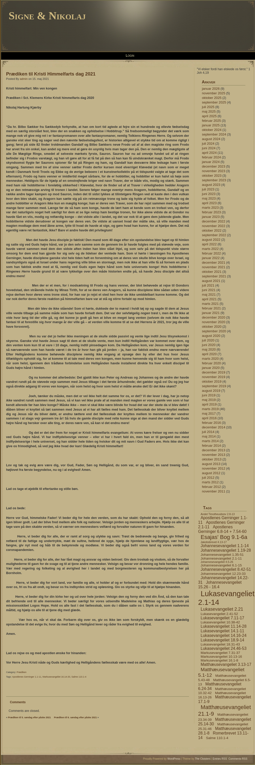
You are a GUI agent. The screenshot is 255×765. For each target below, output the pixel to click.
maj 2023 (209, 198)
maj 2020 (209, 349)
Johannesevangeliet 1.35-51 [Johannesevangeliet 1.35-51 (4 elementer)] (222, 555)
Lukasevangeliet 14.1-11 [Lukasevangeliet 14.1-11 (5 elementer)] (222, 631)
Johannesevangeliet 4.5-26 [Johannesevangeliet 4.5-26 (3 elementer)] (217, 561)
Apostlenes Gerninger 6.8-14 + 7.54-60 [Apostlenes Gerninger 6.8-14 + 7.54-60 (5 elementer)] (222, 529)
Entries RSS (220, 758)
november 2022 (213, 226)
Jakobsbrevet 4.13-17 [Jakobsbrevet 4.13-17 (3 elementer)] (214, 542)
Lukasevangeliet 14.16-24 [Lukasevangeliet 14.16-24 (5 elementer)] (223, 635)
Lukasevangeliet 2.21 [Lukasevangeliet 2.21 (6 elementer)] (222, 609)
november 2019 (213, 377)
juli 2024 (208, 143)
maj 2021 (209, 294)
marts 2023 (210, 207)
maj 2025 (209, 111)
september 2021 (214, 276)
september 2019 (214, 386)
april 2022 (209, 244)
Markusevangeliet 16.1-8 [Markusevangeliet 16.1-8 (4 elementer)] (219, 660)
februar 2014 (211, 445)
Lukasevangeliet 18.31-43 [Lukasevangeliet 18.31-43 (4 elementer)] (220, 644)
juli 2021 (208, 285)
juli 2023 (208, 189)
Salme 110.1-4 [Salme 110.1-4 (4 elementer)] (217, 738)
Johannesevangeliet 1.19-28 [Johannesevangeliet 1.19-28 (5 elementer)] (226, 550)
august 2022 (211, 240)
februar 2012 (211, 487)
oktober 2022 (211, 230)
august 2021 (211, 281)
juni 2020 (209, 345)
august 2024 (211, 139)
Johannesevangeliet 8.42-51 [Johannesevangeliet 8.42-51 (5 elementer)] (226, 569)
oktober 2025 (211, 98)
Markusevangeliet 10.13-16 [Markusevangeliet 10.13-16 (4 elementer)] (221, 656)
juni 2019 (209, 395)
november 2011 (213, 491)
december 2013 (213, 450)
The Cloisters (202, 758)
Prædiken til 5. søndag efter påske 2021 (29, 717)
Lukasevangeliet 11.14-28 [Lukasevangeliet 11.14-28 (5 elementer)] (223, 626)
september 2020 (214, 331)
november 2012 (213, 468)
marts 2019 (210, 409)
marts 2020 (210, 359)
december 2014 (213, 427)
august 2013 (211, 464)
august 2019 (211, 391)
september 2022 (214, 235)
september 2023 (214, 180)
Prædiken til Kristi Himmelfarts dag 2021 (50, 74)
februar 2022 (211, 253)
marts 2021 (210, 304)
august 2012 (211, 473)
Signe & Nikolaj (47, 16)
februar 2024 (211, 157)
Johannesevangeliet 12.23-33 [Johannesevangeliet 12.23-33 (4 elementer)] (223, 574)
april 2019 (209, 404)
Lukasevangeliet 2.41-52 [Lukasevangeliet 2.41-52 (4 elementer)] (219, 614)
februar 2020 (211, 363)
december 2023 (213, 166)
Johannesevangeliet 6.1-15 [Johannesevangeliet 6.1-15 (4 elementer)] (221, 565)
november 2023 (213, 171)
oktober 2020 (211, 326)
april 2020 (209, 354)
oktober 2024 (211, 130)
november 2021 (213, 267)
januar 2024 (211, 162)
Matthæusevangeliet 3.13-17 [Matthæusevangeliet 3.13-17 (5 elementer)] (226, 664)
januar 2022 (211, 258)
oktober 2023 (211, 175)
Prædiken (22, 672)
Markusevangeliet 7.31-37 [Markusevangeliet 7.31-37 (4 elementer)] (220, 653)
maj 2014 (209, 436)
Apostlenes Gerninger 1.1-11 (26, 677)
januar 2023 (211, 217)
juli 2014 (208, 432)
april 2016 (209, 418)
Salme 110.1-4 (78, 677)
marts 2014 (210, 441)
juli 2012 (208, 477)
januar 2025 (211, 125)
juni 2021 (209, 290)
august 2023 (211, 185)
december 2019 (213, 372)
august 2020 (211, 336)
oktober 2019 (211, 381)
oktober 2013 (211, 459)
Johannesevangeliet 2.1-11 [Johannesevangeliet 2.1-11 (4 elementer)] (221, 558)
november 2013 (213, 455)
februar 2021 (211, 308)
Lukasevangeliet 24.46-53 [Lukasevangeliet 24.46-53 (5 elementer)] (223, 648)
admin (24, 78)
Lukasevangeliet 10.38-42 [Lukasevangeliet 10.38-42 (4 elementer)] (220, 622)
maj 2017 (209, 413)
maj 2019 (209, 400)
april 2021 (209, 299)
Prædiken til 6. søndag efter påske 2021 (75, 717)
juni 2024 (209, 148)
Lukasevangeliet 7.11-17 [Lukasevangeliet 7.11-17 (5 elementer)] (222, 618)
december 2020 (213, 317)
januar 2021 (211, 313)
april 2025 (209, 116)
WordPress (173, 758)
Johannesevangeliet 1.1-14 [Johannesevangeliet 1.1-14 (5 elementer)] (225, 546)
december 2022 (213, 221)
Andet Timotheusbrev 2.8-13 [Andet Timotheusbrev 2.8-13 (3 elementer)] (218, 514)
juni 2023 (209, 194)
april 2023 (209, 203)
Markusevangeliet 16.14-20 (56, 677)
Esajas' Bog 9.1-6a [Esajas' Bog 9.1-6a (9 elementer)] (224, 537)
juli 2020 (208, 340)
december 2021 (213, 262)
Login (130, 55)
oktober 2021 (211, 272)
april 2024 (209, 153)
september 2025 (214, 102)
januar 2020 (211, 368)
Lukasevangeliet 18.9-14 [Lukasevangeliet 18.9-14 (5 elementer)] (222, 640)
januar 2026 (211, 89)
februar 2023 (211, 212)
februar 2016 (211, 423)
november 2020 (213, 322)
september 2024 (214, 134)
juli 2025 (208, 107)
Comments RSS (238, 758)
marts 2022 (210, 249)
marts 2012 (210, 482)
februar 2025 (211, 121)
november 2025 (213, 93)
